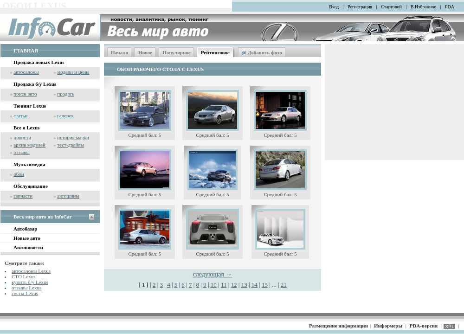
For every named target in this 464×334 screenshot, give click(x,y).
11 (224, 284)
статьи (20, 115)
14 (254, 284)
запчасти (22, 196)
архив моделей (29, 145)
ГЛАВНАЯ (25, 50)
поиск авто (25, 93)
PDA (449, 6)
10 (214, 284)
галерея (65, 115)
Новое (145, 52)
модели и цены (73, 72)
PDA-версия (424, 325)
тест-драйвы (70, 145)
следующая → (212, 274)
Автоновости (28, 247)
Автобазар (25, 228)
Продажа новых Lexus (38, 62)
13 (244, 284)
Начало (119, 52)
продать (65, 93)
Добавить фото (262, 52)
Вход (334, 6)
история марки (73, 137)
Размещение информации (338, 325)
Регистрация (360, 6)
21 (284, 284)
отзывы (21, 152)
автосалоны (26, 72)
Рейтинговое (215, 52)
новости (22, 137)
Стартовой (391, 6)
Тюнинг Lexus (29, 106)
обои (18, 174)
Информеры (388, 325)
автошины (68, 196)
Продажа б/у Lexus (34, 84)
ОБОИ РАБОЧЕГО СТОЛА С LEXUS (160, 69)
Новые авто (26, 238)
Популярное (176, 52)
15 (265, 284)
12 (234, 284)
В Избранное (423, 6)
